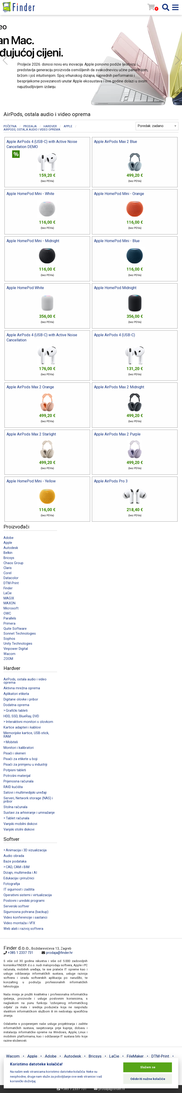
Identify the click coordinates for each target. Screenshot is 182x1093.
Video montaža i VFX (19, 923)
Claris (8, 568)
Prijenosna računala (18, 781)
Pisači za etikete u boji (20, 759)
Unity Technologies (18, 644)
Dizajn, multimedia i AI (20, 873)
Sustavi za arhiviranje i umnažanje (29, 813)
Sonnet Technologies (20, 634)
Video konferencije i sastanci (25, 918)
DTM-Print (11, 583)
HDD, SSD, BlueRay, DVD (21, 716)
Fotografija (12, 884)
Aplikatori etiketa (16, 694)
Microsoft (11, 608)
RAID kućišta (13, 787)
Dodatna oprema (16, 705)
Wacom (9, 654)
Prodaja (30, 126)
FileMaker (135, 1056)
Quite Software (15, 629)
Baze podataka (15, 861)
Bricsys (9, 558)
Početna (10, 126)
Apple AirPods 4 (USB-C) (114, 335)
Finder (8, 588)
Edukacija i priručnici (19, 878)
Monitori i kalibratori (19, 748)
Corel (7, 573)
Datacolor (11, 578)
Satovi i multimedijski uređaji (25, 793)
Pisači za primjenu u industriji (25, 765)
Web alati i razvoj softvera (23, 929)
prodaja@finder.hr (59, 953)
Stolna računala (15, 807)
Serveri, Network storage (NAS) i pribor (28, 799)
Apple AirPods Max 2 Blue (115, 141)
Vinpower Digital (16, 649)
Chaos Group (13, 563)
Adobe (9, 538)
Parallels (10, 618)
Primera (9, 624)
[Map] (133, 977)
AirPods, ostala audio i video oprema (25, 681)
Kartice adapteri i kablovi (22, 727)
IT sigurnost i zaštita (19, 889)
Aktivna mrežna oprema (22, 688)
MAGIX (9, 598)
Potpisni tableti (15, 770)
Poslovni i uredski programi (24, 901)
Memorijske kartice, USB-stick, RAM (26, 734)
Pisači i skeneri (15, 753)
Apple (8, 543)
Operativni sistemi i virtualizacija (28, 895)
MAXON (9, 603)
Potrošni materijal (17, 776)
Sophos (9, 639)
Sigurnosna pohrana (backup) (26, 912)
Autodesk (11, 548)
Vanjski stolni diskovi (19, 829)
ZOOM (8, 659)
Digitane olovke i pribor (21, 699)
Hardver (50, 126)
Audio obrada (14, 856)
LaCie (8, 593)
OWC (7, 613)
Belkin (8, 553)
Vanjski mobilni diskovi (20, 824)
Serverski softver (16, 906)
